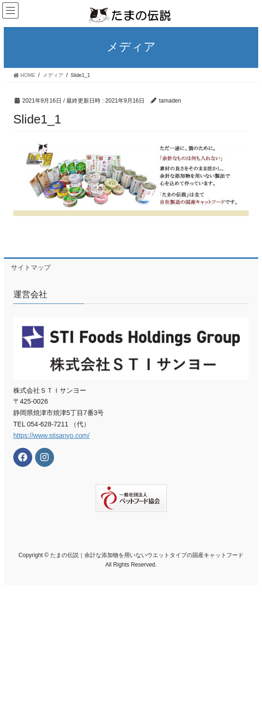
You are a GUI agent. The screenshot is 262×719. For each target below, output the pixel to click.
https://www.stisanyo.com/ (51, 435)
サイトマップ (31, 267)
